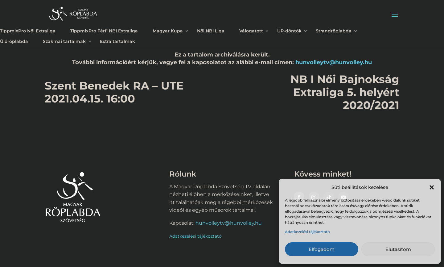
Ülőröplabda (14, 41)
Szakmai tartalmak (64, 41)
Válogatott (251, 31)
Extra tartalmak (117, 41)
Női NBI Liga (210, 31)
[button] (432, 187)
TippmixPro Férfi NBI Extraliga (104, 31)
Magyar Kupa (168, 31)
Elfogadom (322, 249)
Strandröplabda (334, 31)
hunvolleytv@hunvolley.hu (333, 62)
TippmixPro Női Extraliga (28, 31)
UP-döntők (289, 31)
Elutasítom (398, 249)
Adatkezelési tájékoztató (307, 231)
